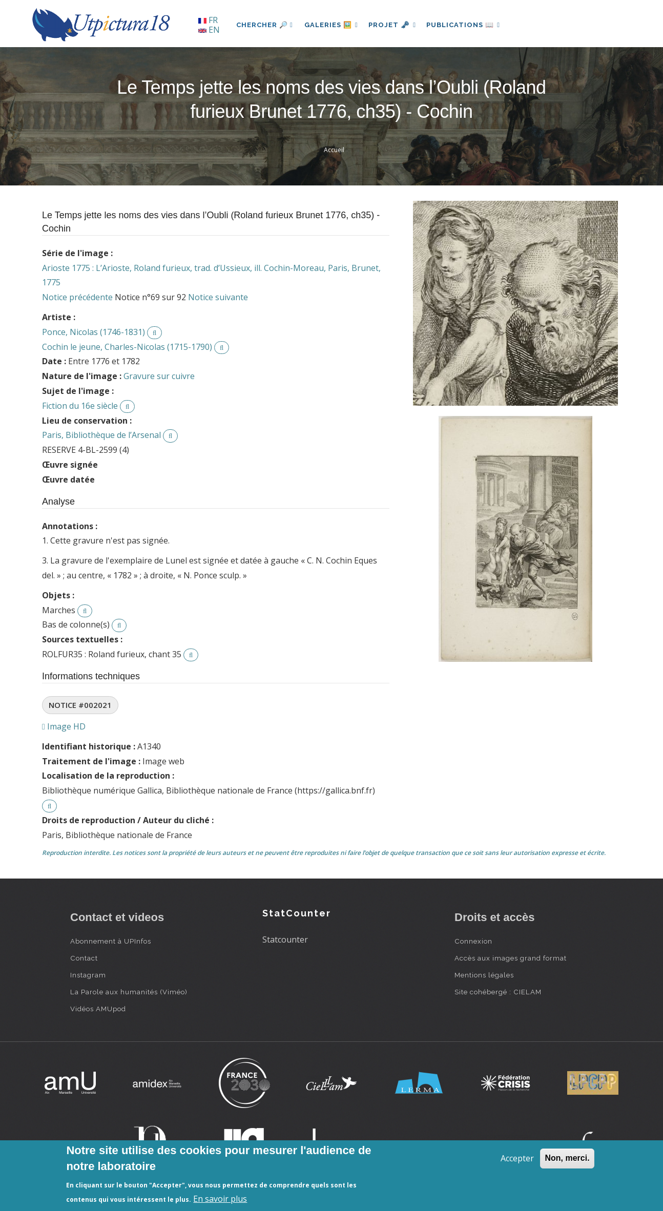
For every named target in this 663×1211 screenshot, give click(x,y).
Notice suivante (218, 297)
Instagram (88, 975)
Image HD (64, 726)
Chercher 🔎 (264, 25)
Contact (84, 958)
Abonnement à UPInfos (110, 941)
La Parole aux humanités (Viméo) (129, 992)
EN (209, 29)
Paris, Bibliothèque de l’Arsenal (101, 435)
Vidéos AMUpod (98, 1009)
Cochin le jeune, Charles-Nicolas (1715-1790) (127, 346)
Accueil (334, 149)
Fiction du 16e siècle (80, 405)
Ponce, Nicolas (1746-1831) (93, 332)
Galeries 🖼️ (332, 25)
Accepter (517, 1158)
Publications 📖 (468, 25)
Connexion (473, 941)
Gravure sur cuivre (159, 376)
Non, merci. (567, 1158)
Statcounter (285, 939)
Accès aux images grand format (510, 958)
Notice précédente (77, 297)
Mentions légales (484, 975)
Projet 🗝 (395, 25)
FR (208, 20)
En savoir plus (220, 1198)
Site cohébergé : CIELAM (498, 992)
